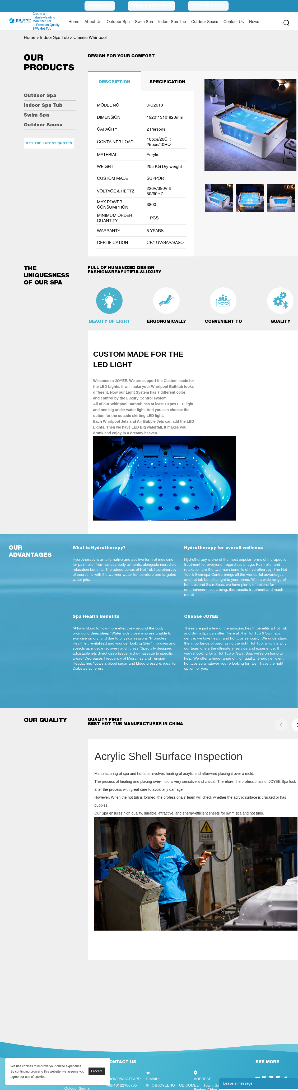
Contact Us (234, 21)
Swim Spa (144, 21)
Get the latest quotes (49, 143)
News (254, 21)
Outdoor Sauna (204, 21)
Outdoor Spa (118, 21)
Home (73, 21)
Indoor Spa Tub (172, 21)
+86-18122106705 (121, 1085)
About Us (93, 21)
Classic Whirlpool (90, 37)
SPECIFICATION (167, 81)
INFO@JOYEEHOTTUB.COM (170, 1085)
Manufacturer (151, 5)
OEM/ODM (99, 5)
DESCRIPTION (114, 81)
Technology (208, 5)
